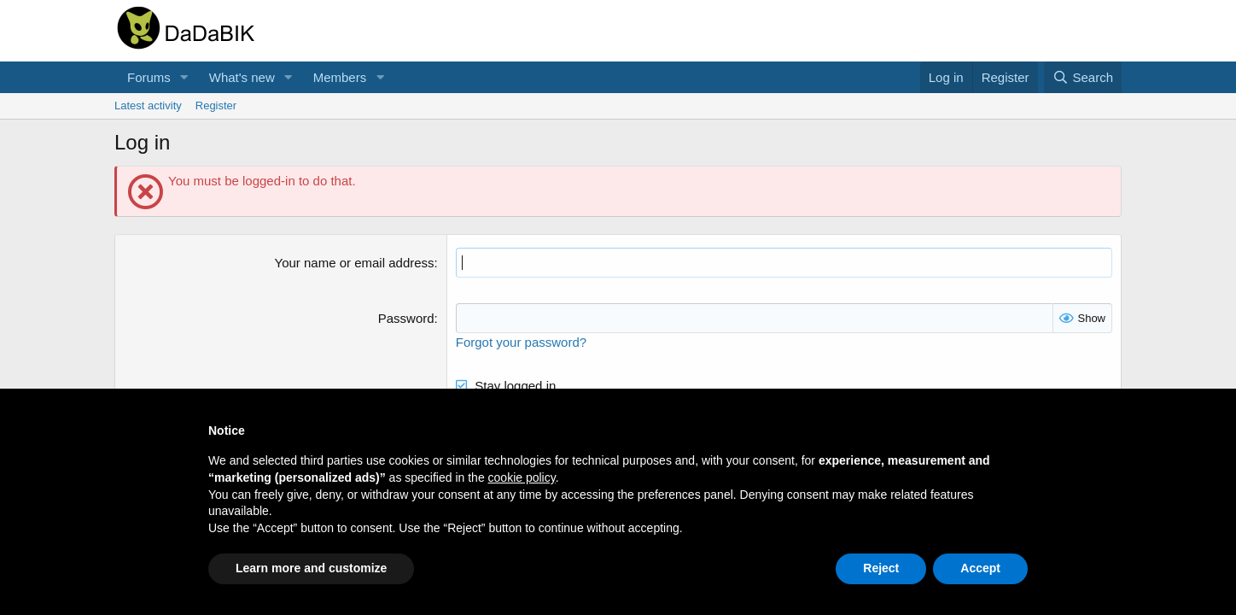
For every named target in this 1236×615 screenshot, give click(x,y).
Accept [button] (980, 568)
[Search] (1083, 77)
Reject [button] (881, 568)
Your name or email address (354, 262)
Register (215, 105)
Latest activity (148, 105)
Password (406, 318)
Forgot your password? (521, 342)
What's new (242, 77)
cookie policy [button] (522, 477)
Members (340, 77)
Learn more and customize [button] (311, 568)
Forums (149, 77)
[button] (184, 77)
